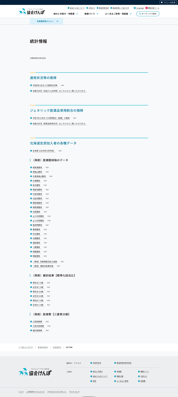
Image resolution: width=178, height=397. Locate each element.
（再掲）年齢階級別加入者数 (48, 261)
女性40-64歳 (42, 296)
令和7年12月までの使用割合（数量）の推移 (55, 118)
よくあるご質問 (122, 381)
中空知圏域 (41, 194)
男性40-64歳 (42, 291)
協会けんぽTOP (27, 347)
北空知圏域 (41, 198)
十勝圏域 (40, 247)
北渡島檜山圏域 (43, 176)
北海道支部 (57, 347)
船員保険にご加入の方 (121, 8)
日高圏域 (40, 211)
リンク (21, 392)
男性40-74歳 (42, 282)
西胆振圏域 (41, 202)
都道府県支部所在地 (124, 363)
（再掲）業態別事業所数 (47, 266)
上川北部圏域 (42, 220)
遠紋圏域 (40, 242)
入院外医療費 (42, 326)
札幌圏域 (40, 180)
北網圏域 (40, 238)
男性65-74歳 (42, 300)
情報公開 (120, 376)
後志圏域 (40, 185)
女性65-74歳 (42, 304)
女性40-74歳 (42, 287)
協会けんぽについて (77, 8)
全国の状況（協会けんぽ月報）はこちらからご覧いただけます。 (60, 90)
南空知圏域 (41, 189)
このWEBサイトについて (35, 392)
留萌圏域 (40, 229)
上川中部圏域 (42, 216)
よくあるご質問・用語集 (116, 13)
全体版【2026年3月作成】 (47, 150)
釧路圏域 (40, 251)
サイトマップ (74, 392)
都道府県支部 (104, 8)
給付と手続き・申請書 (64, 13)
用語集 (143, 381)
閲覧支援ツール (153, 8)
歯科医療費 (41, 330)
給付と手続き (98, 371)
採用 (94, 381)
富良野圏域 (41, 225)
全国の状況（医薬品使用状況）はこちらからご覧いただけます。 (60, 123)
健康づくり (89, 13)
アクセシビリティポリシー (57, 392)
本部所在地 (97, 363)
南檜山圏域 (41, 171)
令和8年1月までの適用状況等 (48, 85)
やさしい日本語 (169, 2)
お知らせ (92, 8)
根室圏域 (40, 256)
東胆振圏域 (41, 207)
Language (140, 8)
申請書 (119, 371)
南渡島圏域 (41, 167)
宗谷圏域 (40, 233)
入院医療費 (41, 321)
